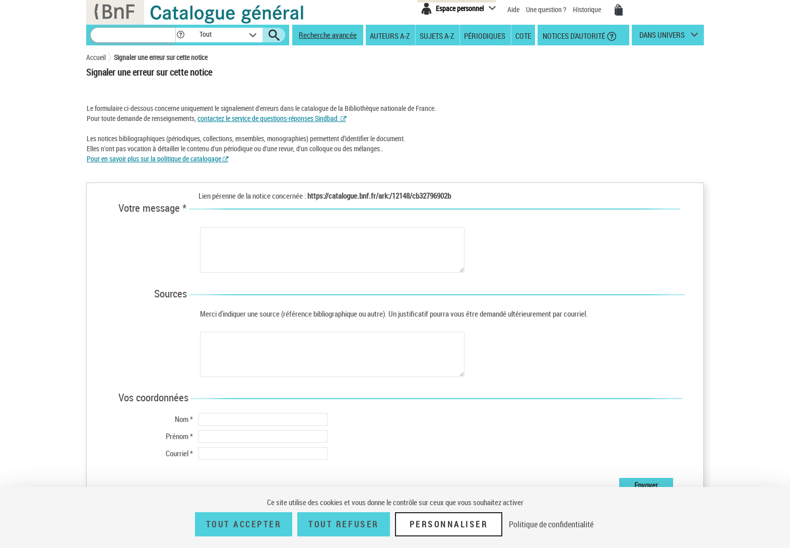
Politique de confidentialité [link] (551, 524)
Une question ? (546, 9)
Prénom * (179, 436)
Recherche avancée (328, 35)
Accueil (96, 57)
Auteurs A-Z (390, 35)
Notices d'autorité (573, 35)
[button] (180, 35)
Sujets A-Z (437, 35)
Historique (588, 9)
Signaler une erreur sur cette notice (161, 57)
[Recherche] (133, 35)
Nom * (184, 419)
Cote (523, 35)
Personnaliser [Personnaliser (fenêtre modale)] (449, 524)
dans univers (662, 37)
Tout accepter (244, 524)
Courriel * (179, 453)
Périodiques (484, 35)
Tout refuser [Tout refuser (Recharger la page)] (343, 524)
